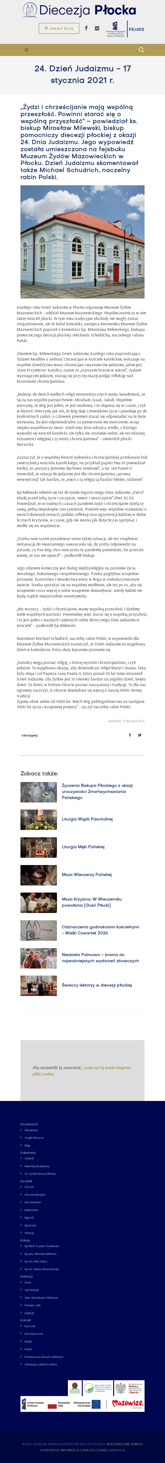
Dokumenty (28, 1152)
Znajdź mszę (59, 28)
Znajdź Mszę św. (34, 1137)
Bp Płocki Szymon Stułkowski (42, 1246)
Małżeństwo (31, 1210)
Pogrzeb (29, 1217)
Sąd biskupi (32, 1290)
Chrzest (29, 1187)
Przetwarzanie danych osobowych (44, 1357)
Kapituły (29, 1313)
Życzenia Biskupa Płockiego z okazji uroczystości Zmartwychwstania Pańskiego (97, 792)
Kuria (28, 1282)
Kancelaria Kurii (34, 1333)
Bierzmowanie (33, 1202)
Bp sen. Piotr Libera (36, 1261)
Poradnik (26, 1181)
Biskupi (25, 1240)
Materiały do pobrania (37, 1166)
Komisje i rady (33, 1305)
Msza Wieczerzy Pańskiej (87, 875)
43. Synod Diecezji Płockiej (40, 1173)
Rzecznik (30, 1326)
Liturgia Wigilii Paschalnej (87, 820)
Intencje (29, 1233)
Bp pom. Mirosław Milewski (40, 1254)
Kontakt (25, 1320)
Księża (28, 1349)
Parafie (28, 1341)
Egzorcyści (31, 1225)
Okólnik (29, 1158)
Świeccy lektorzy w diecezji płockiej (97, 986)
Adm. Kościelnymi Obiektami (41, 1297)
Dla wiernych (29, 1124)
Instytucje (26, 1276)
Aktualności (31, 1130)
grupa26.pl (117, 1450)
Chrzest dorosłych (35, 1194)
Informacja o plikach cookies (41, 1364)
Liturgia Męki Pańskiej (83, 847)
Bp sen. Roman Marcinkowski (42, 1269)
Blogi (27, 1145)
